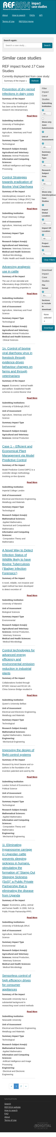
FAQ (6, 1113)
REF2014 (24, 6)
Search (7, 1104)
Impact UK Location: (46, 229)
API (41, 15)
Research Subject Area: (46, 173)
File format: (45, 286)
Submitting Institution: (46, 104)
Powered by (42, 1123)
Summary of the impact (15, 81)
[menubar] (28, 18)
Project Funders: (46, 244)
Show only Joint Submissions (46, 125)
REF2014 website (12, 1107)
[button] (43, 110)
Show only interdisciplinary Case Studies (46, 196)
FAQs (32, 15)
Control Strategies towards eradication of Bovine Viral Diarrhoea (17, 182)
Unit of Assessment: (46, 138)
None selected (48, 317)
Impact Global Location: (46, 213)
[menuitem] (5, 15)
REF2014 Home (26, 21)
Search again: (10, 40)
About (5, 15)
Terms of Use (8, 21)
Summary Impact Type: (46, 155)
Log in (51, 30)
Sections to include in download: (46, 305)
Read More (32, 116)
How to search (18, 15)
